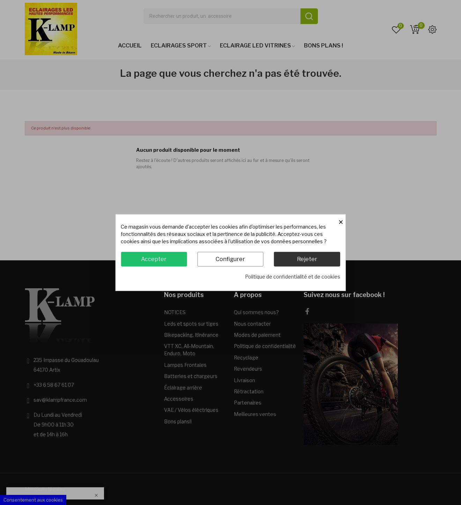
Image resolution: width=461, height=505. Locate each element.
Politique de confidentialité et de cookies (292, 277)
